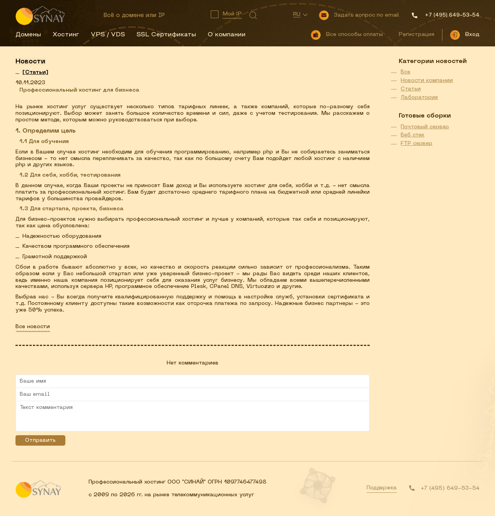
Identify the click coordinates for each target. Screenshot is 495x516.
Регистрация (416, 34)
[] (35, 72)
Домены (28, 34)
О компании (227, 34)
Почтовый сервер (425, 126)
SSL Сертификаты (166, 34)
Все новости (32, 326)
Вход (472, 34)
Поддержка (382, 487)
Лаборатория (419, 97)
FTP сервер (416, 143)
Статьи (411, 89)
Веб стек (412, 135)
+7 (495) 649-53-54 (450, 488)
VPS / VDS (108, 34)
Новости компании (427, 80)
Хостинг (66, 34)
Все (405, 72)
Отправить (40, 440)
